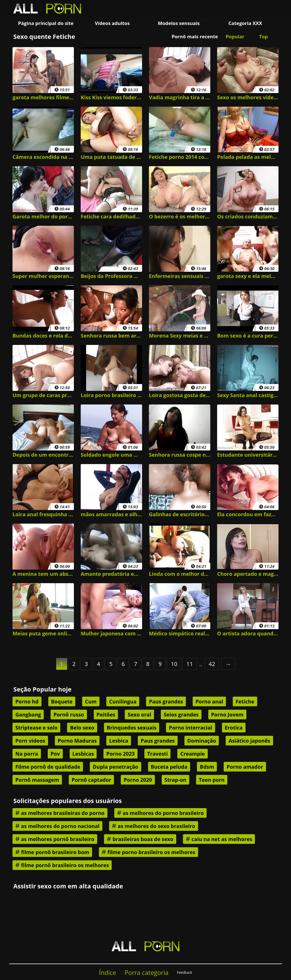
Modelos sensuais (178, 23)
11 (189, 664)
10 (174, 664)
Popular (235, 36)
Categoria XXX (245, 23)
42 (212, 664)
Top (263, 36)
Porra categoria (146, 972)
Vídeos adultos (112, 23)
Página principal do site (45, 23)
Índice (107, 972)
